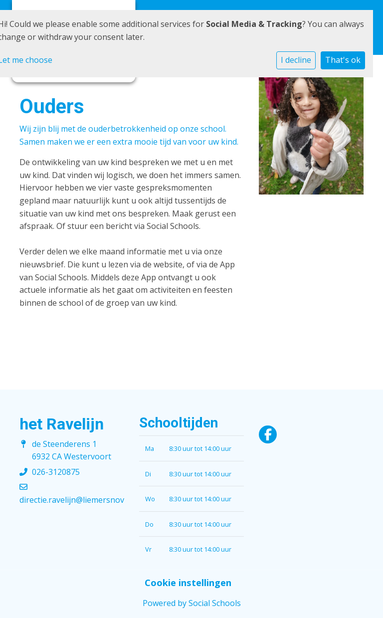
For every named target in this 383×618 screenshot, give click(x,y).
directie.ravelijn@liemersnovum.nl (82, 499)
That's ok (343, 59)
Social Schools (215, 603)
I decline (296, 59)
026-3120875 (56, 471)
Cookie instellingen (188, 582)
